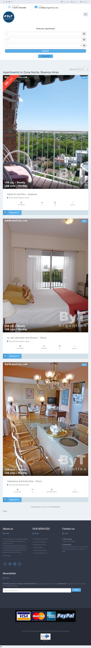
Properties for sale (39, 544)
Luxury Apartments (40, 553)
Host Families (38, 547)
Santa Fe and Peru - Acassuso (22, 194)
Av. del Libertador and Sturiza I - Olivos (26, 337)
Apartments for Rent (40, 539)
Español (83, 2)
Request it (11, 212)
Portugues (65, 2)
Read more (7, 555)
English (74, 2)
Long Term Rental (39, 542)
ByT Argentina (33, 631)
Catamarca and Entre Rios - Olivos (24, 481)
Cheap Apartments (40, 550)
